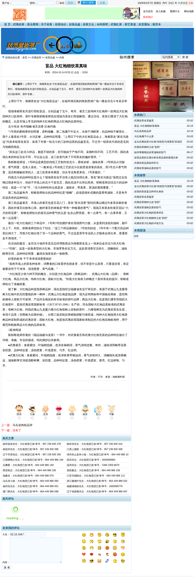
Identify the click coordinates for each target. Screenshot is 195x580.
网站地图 (189, 11)
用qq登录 (86, 2)
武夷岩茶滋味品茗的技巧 (147, 168)
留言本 (156, 24)
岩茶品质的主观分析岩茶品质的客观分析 (156, 157)
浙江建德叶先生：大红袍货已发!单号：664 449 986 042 (97, 481)
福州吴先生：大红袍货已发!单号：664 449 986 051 (30, 486)
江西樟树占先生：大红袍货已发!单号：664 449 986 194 (33, 459)
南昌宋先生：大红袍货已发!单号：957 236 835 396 (30, 449)
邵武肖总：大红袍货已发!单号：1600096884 (91, 459)
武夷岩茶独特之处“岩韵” (147, 147)
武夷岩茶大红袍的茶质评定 (149, 212)
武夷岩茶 (18, 24)
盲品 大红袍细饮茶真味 (146, 125)
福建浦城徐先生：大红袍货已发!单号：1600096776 (94, 486)
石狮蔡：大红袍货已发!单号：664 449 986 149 (28, 465)
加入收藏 (161, 11)
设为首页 (148, 11)
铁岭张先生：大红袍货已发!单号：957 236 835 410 (94, 444)
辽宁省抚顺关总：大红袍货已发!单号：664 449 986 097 (97, 491)
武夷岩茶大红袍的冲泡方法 (149, 223)
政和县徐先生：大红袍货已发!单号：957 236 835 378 (32, 444)
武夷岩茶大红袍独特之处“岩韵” (151, 218)
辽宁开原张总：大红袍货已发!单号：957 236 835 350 (32, 454)
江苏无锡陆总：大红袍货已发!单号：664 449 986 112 (96, 475)
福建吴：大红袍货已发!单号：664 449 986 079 (28, 475)
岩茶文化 (88, 24)
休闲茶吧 (102, 24)
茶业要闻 (32, 24)
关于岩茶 (46, 24)
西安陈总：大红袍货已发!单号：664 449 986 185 (29, 470)
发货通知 (144, 24)
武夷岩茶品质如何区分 (146, 162)
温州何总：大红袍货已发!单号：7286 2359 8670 (93, 465)
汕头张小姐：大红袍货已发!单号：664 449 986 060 (30, 481)
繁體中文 (175, 11)
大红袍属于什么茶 (144, 136)
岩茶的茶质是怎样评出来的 (149, 191)
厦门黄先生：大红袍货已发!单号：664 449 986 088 (30, 491)
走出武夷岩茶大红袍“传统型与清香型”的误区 (158, 141)
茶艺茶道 (130, 24)
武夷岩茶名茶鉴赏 (144, 120)
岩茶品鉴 (74, 24)
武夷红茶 (116, 24)
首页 (24, 57)
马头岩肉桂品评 (22, 425)
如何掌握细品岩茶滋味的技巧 (150, 152)
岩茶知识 (60, 24)
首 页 (7, 24)
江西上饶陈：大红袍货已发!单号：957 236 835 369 (94, 449)
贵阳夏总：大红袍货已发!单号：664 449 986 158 (93, 470)
